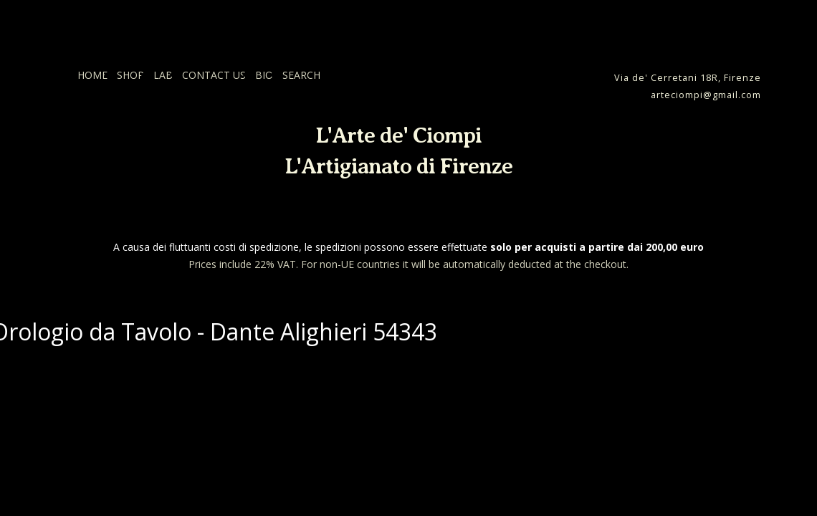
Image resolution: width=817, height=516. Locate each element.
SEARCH (301, 75)
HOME (92, 75)
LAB (163, 75)
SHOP (130, 75)
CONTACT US (214, 75)
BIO (264, 75)
